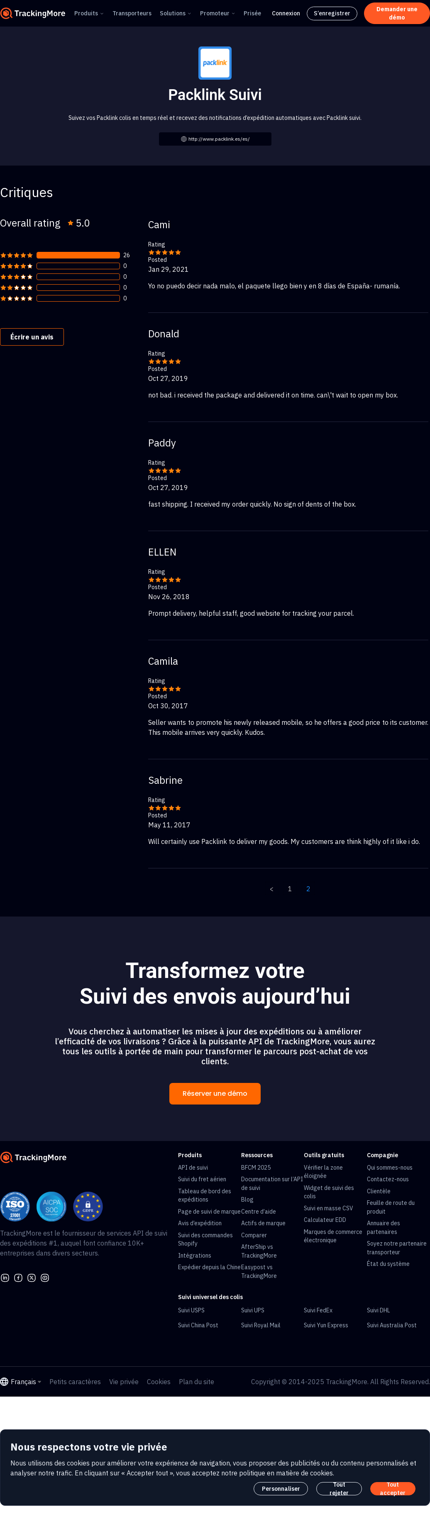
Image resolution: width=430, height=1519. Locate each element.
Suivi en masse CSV (328, 1208)
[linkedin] (5, 1277)
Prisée (252, 13)
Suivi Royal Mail (261, 1325)
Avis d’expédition (200, 1223)
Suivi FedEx (318, 1310)
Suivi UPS (252, 1310)
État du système (388, 1264)
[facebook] (18, 1277)
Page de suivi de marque (209, 1211)
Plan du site (196, 1382)
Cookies (159, 1382)
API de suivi (193, 1167)
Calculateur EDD (325, 1220)
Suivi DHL (378, 1310)
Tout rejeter (339, 1488)
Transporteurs (131, 13)
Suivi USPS (191, 1310)
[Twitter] (32, 1277)
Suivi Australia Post (392, 1325)
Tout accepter (393, 1488)
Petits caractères (75, 1382)
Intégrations (194, 1255)
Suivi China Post (198, 1325)
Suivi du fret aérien (202, 1179)
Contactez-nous (388, 1179)
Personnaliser (281, 1488)
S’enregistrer (332, 13)
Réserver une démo (215, 1093)
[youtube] (45, 1277)
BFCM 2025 (256, 1167)
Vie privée (124, 1382)
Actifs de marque (263, 1223)
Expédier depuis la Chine (209, 1267)
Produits (86, 13)
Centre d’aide (258, 1211)
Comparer (254, 1235)
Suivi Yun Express (326, 1325)
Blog (247, 1199)
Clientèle (379, 1191)
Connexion (286, 13)
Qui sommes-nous (390, 1167)
